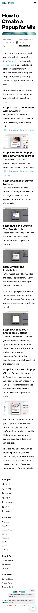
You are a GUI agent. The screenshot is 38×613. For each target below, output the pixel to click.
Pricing (6, 488)
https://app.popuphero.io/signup (18, 130)
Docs (5, 506)
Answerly (5, 522)
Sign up (6, 493)
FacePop (5, 526)
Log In (6, 497)
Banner (5, 534)
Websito (5, 550)
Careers (5, 568)
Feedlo (4, 542)
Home (6, 484)
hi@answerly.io (7, 560)
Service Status (7, 579)
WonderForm (7, 530)
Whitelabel (7, 511)
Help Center (8, 502)
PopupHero (6, 538)
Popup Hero (13, 61)
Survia (4, 546)
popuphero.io (24, 46)
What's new (6, 564)
